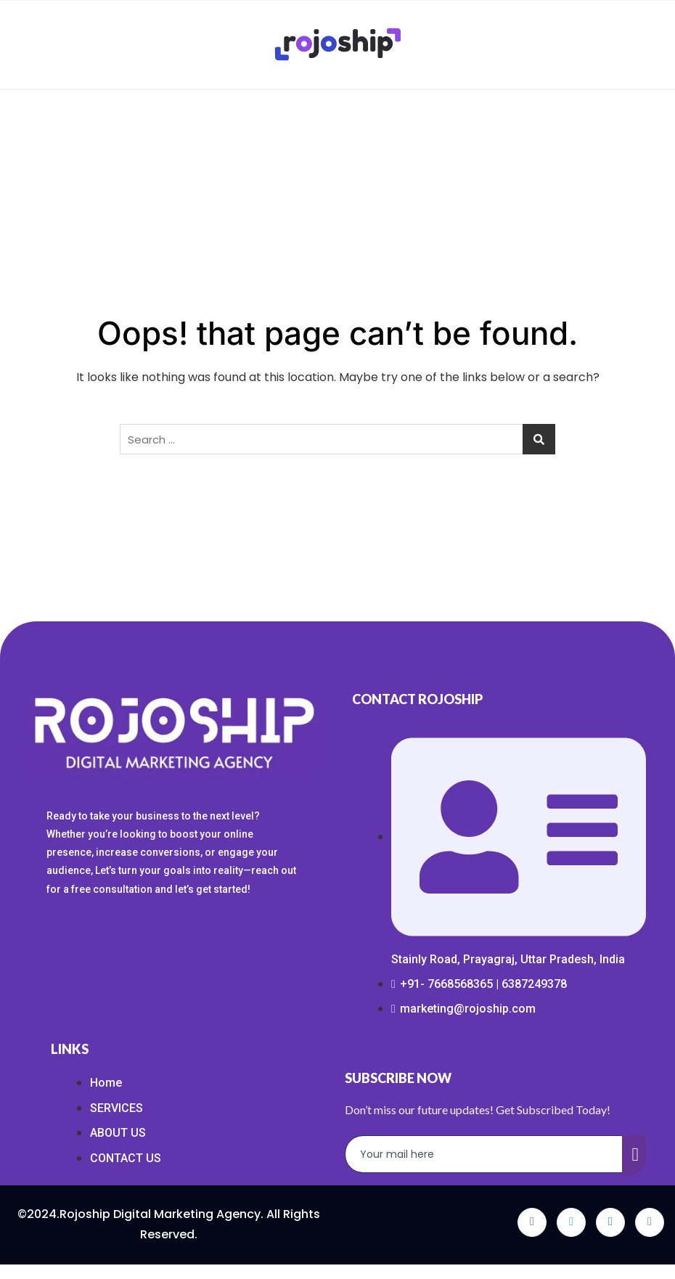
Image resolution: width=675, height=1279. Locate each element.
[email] (484, 1154)
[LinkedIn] (610, 1222)
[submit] (634, 1155)
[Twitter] (571, 1222)
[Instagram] (649, 1222)
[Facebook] (532, 1222)
